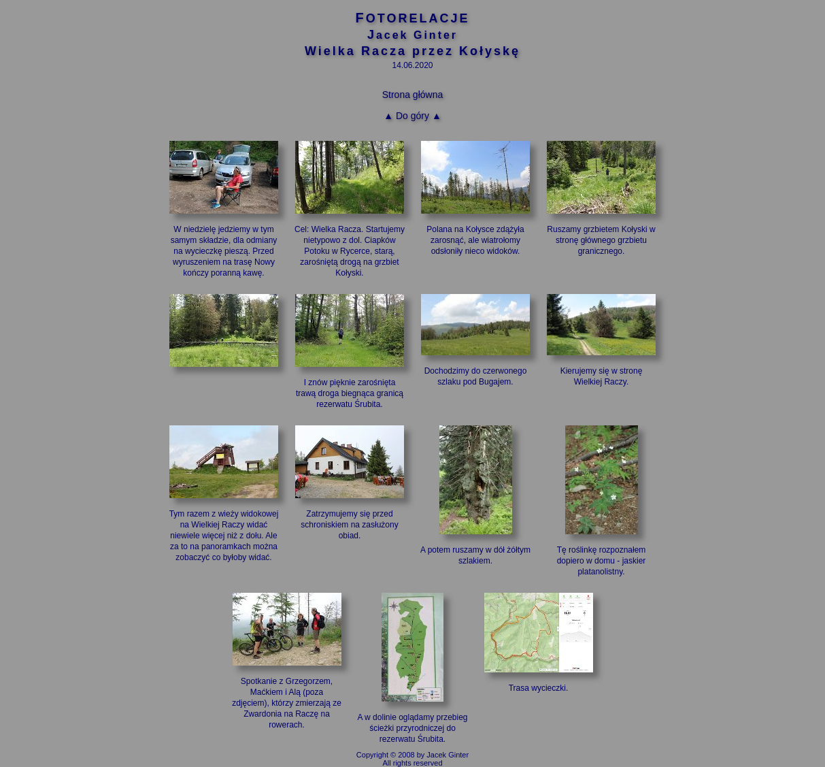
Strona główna (412, 94)
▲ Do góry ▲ (412, 115)
